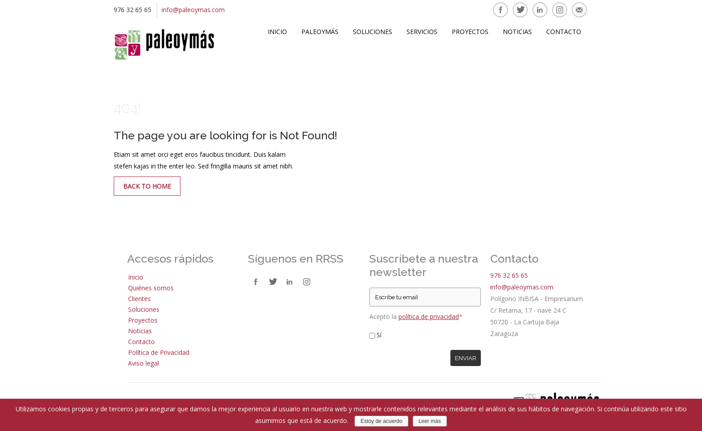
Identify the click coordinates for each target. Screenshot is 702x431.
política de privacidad (428, 316)
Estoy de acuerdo (381, 421)
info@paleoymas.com (193, 9)
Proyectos (470, 31)
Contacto (563, 31)
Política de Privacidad (158, 352)
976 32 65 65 (509, 275)
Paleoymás (319, 31)
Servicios (422, 31)
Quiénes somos (151, 288)
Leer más (430, 421)
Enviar (465, 358)
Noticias (517, 31)
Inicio (277, 31)
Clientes (139, 298)
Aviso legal (143, 363)
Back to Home (147, 186)
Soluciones (372, 31)
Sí (379, 335)
